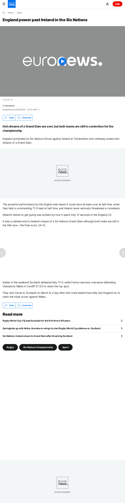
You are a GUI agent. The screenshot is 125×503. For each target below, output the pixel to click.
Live (117, 3)
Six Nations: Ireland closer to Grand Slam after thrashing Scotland (37, 336)
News (10, 13)
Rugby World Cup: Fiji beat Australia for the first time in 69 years (36, 320)
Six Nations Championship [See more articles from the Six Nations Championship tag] (38, 347)
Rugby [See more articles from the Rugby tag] (10, 347)
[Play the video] (62, 61)
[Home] (4, 12)
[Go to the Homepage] (12, 4)
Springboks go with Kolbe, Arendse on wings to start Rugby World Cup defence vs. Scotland (51, 328)
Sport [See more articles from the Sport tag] (65, 347)
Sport (19, 13)
